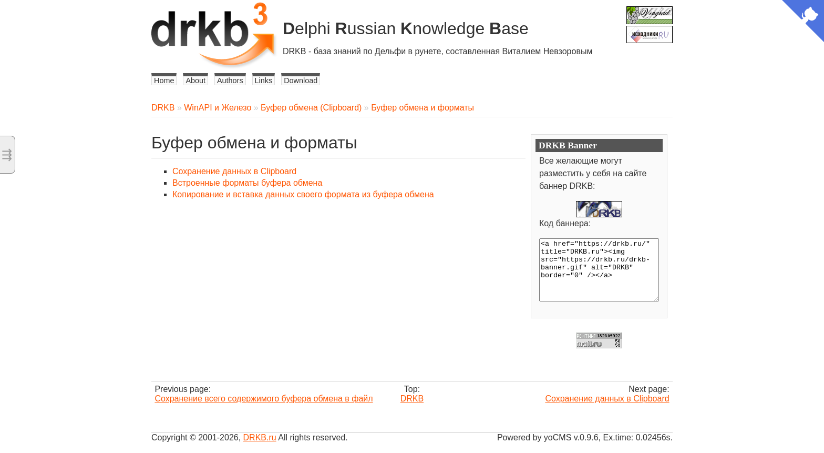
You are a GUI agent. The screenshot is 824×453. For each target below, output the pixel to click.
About (195, 80)
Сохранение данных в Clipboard (234, 171)
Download (300, 80)
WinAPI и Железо (217, 107)
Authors (230, 80)
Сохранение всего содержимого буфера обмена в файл (263, 398)
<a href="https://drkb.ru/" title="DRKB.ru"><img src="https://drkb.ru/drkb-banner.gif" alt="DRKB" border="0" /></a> (599, 269)
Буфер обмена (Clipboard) (311, 107)
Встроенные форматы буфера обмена (247, 182)
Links (264, 80)
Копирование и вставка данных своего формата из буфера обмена (303, 194)
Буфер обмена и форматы (422, 107)
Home (164, 80)
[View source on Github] (803, 22)
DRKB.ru (259, 437)
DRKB (162, 107)
